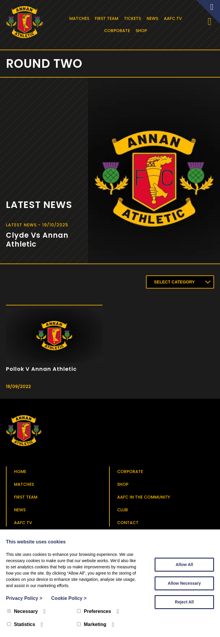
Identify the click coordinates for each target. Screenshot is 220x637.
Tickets (133, 18)
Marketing (91, 624)
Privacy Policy (24, 598)
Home (20, 473)
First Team (107, 18)
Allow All (184, 564)
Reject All (184, 602)
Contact (128, 524)
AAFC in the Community (143, 498)
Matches (80, 18)
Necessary (22, 611)
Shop (142, 31)
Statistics (21, 624)
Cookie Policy (69, 598)
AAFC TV (173, 18)
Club (122, 511)
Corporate (118, 31)
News (153, 18)
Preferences (94, 611)
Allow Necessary (184, 583)
